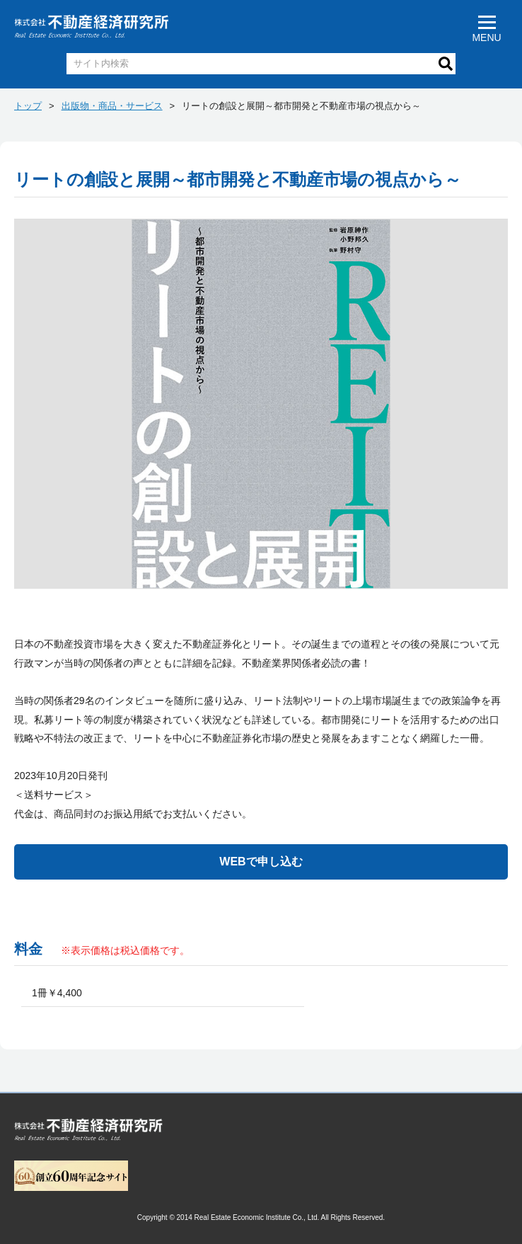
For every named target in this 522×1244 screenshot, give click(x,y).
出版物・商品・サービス (112, 105)
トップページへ (88, 1132)
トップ (28, 105)
